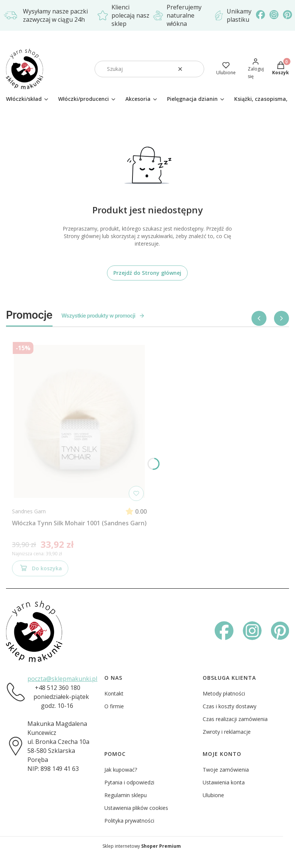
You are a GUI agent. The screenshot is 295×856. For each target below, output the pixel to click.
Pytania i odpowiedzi (129, 782)
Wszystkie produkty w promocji (103, 315)
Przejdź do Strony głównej (147, 272)
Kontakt (113, 693)
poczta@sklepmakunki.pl (62, 679)
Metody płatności (224, 693)
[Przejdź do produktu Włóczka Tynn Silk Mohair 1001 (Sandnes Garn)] (79, 421)
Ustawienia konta (224, 782)
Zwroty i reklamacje (227, 731)
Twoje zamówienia (226, 769)
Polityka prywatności (129, 820)
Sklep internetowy (141, 846)
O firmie (114, 706)
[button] (195, 69)
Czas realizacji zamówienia (235, 719)
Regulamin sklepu (125, 795)
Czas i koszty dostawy (229, 706)
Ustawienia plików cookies (136, 807)
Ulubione (213, 795)
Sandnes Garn (29, 511)
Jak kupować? (120, 769)
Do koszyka (40, 569)
